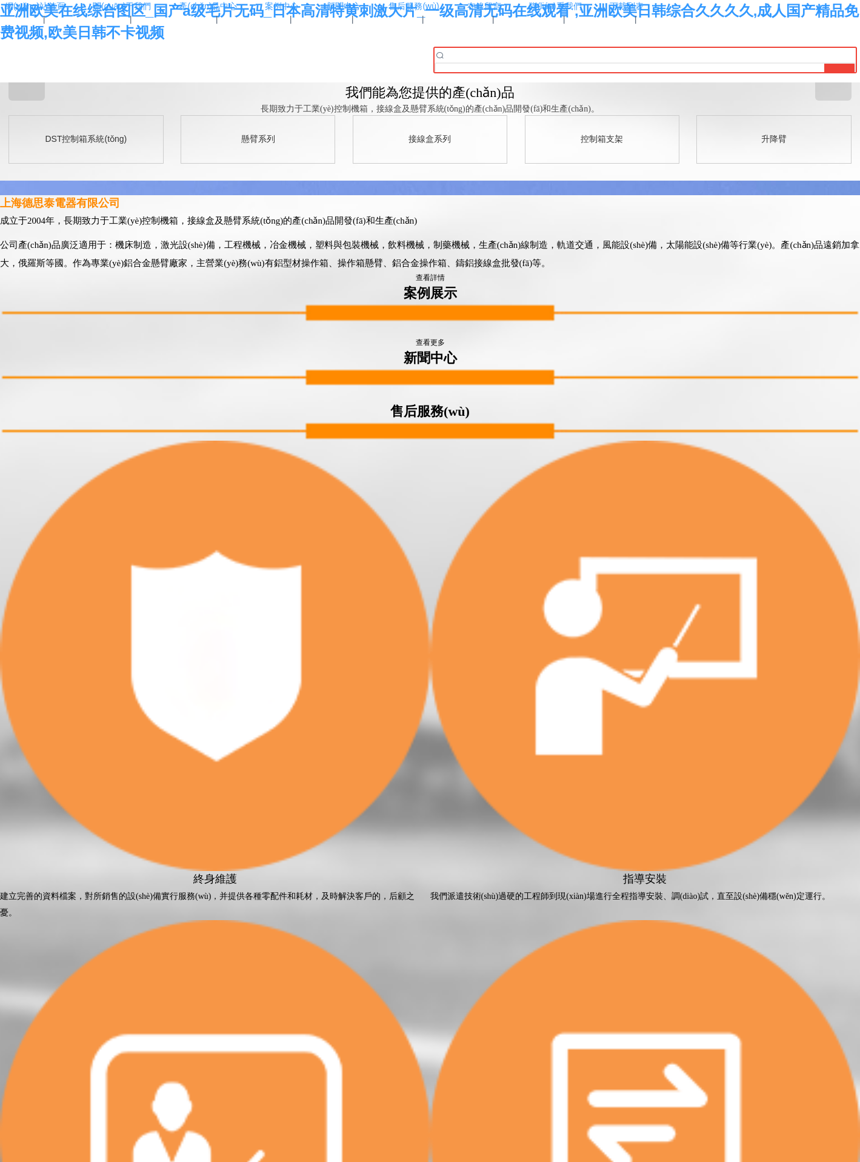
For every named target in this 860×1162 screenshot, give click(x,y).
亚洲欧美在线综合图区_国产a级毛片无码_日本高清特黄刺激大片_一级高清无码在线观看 (142, 1156)
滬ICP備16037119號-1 (429, 1085)
